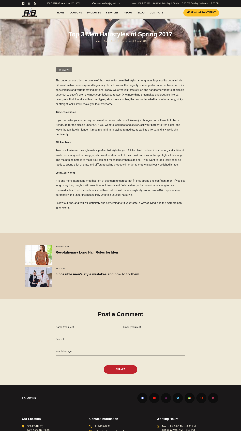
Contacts (156, 12)
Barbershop (101, 426)
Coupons (75, 12)
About (128, 12)
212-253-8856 (102, 404)
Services (112, 12)
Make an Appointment (201, 12)
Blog (141, 12)
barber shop (132, 426)
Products (94, 12)
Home (60, 12)
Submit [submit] (120, 347)
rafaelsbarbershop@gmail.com (106, 3)
